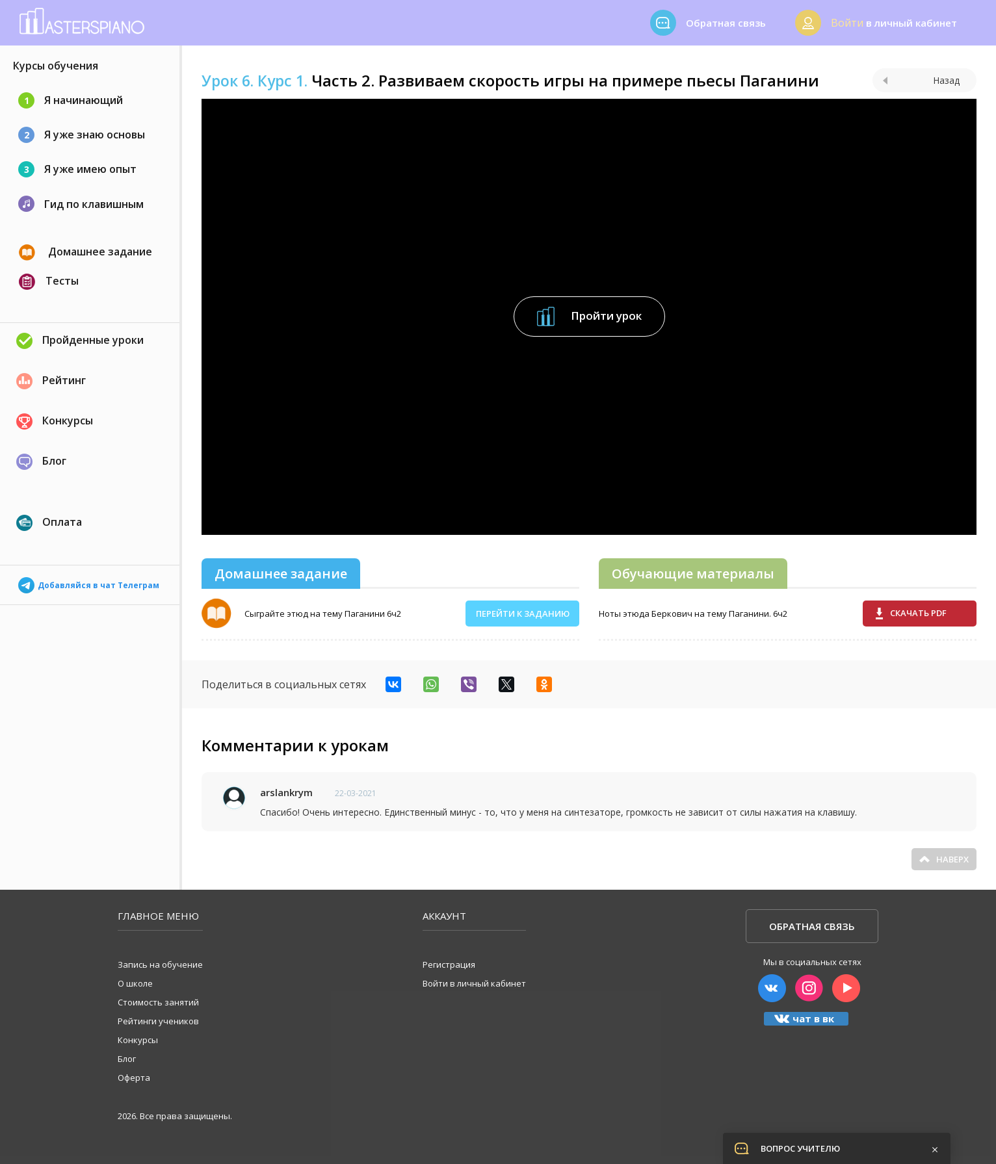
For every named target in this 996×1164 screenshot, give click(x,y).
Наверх (944, 859)
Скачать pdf (911, 613)
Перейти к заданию (523, 613)
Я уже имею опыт (77, 169)
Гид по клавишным (81, 204)
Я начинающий (70, 100)
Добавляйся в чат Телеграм (88, 581)
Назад (921, 80)
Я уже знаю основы (81, 135)
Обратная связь (812, 926)
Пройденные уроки (80, 341)
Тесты (49, 282)
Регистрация (449, 964)
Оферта (134, 1077)
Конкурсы (54, 421)
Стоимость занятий (158, 1002)
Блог (41, 462)
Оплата (49, 523)
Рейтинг (51, 381)
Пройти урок (589, 316)
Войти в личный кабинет (474, 983)
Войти (847, 23)
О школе (135, 983)
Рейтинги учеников (158, 1021)
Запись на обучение (160, 964)
